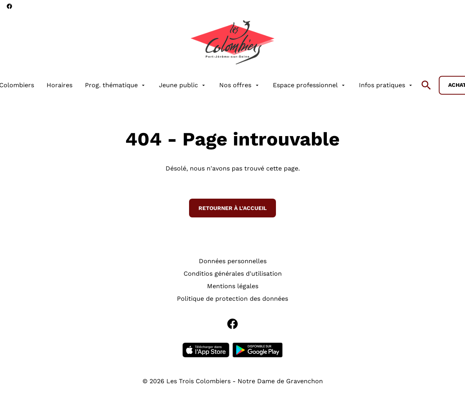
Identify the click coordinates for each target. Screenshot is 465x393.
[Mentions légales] (232, 286)
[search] (426, 85)
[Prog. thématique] (115, 85)
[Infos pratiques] (386, 85)
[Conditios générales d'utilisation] (233, 273)
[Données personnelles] (233, 261)
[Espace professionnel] (309, 85)
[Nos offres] (239, 85)
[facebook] (9, 6)
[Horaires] (59, 85)
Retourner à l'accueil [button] (232, 208)
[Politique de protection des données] (232, 299)
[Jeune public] (183, 85)
